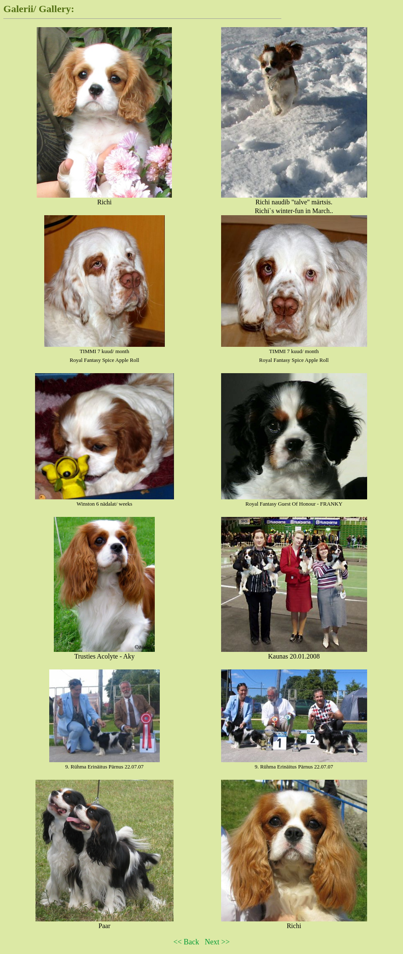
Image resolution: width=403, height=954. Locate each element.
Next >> (217, 942)
